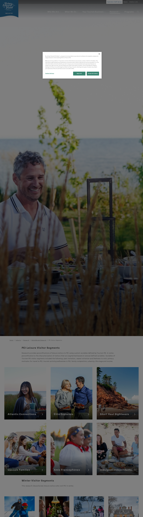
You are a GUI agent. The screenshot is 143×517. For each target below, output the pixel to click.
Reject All (79, 73)
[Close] (99, 54)
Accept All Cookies (93, 73)
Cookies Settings (49, 73)
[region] (72, 65)
